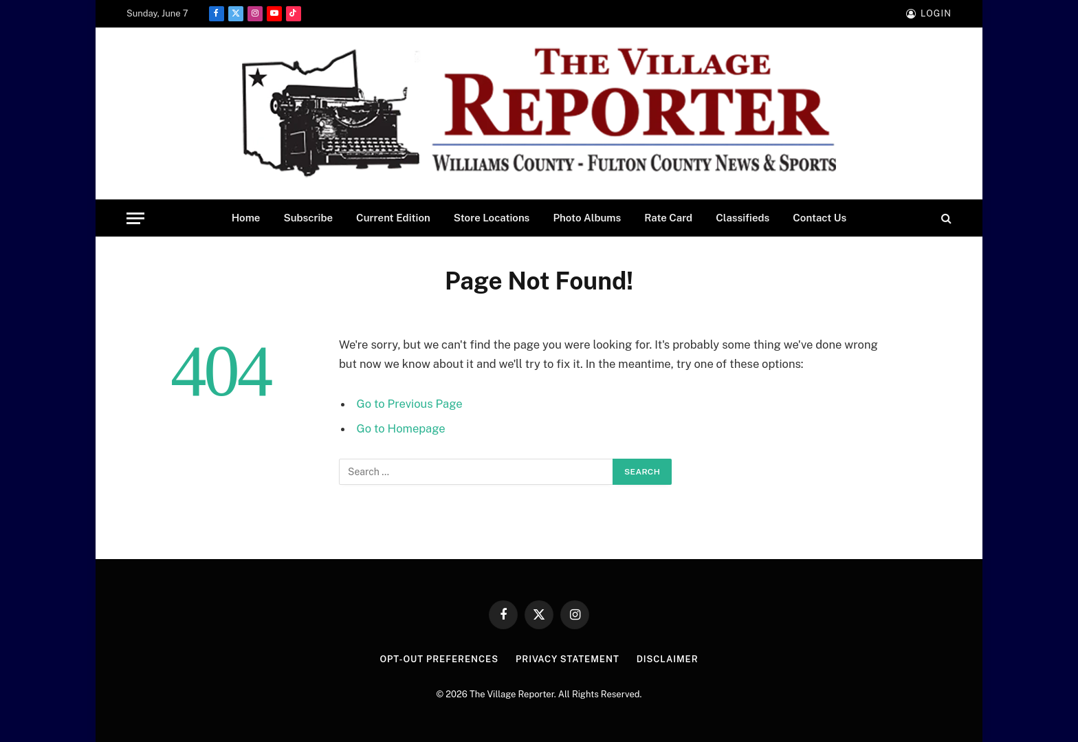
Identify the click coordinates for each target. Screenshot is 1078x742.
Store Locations (492, 217)
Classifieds (742, 217)
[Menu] (135, 218)
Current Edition (393, 217)
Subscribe (308, 217)
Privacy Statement (567, 659)
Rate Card (668, 217)
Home (246, 217)
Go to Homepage (401, 428)
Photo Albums (587, 217)
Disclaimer (667, 659)
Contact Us (819, 217)
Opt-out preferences (439, 659)
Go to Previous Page (410, 404)
